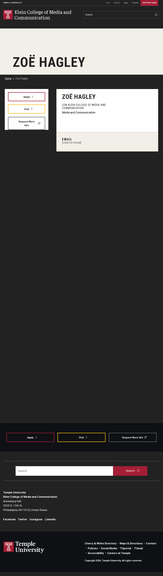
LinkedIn (50, 519)
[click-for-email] (71, 142)
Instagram (36, 519)
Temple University (12, 3)
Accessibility (96, 553)
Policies (93, 548)
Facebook (9, 519)
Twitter (22, 519)
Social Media (109, 548)
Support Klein (149, 3)
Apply (126, 3)
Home (8, 78)
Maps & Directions (131, 543)
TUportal (135, 3)
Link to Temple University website (24, 547)
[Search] (121, 14)
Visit (108, 3)
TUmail (138, 548)
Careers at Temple (119, 553)
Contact (151, 543)
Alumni (117, 3)
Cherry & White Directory (101, 543)
